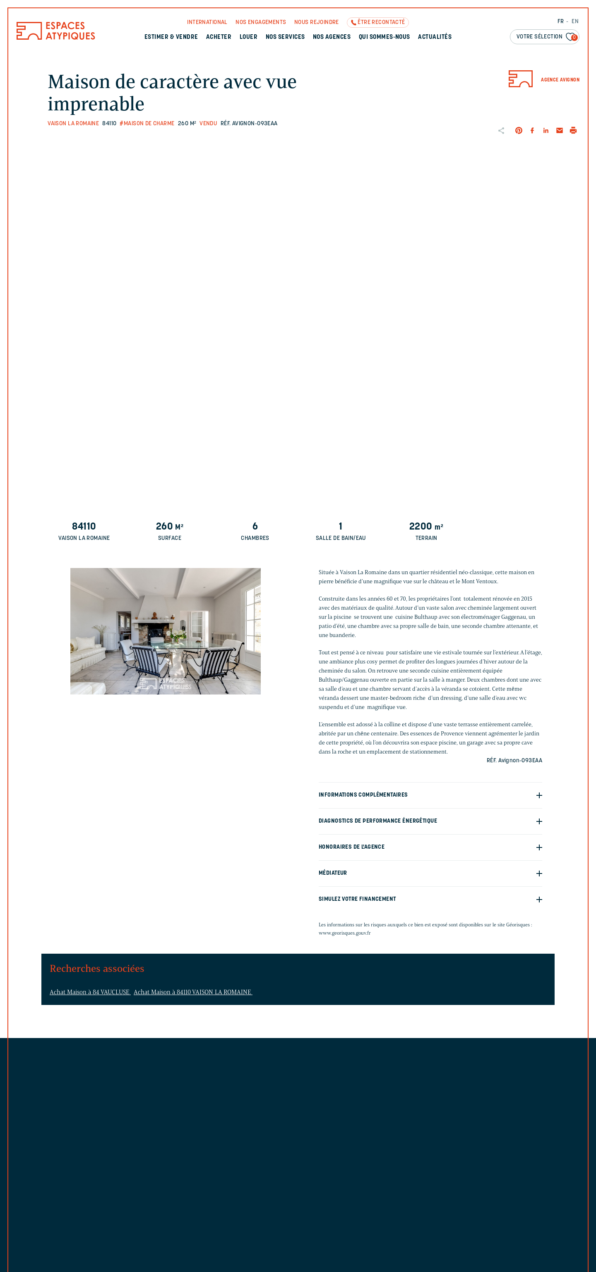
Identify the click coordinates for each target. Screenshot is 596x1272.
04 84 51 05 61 (364, 1116)
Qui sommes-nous (384, 37)
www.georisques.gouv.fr (345, 933)
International (207, 22)
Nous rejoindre (316, 22)
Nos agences (332, 37)
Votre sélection (547, 37)
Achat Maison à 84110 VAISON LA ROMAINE (193, 992)
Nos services (285, 37)
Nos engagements (261, 22)
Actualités (435, 37)
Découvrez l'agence (371, 1157)
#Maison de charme (147, 124)
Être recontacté (381, 22)
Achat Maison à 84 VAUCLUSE (90, 992)
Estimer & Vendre (171, 37)
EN (575, 22)
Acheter (218, 37)
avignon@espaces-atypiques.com (389, 1129)
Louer (248, 37)
